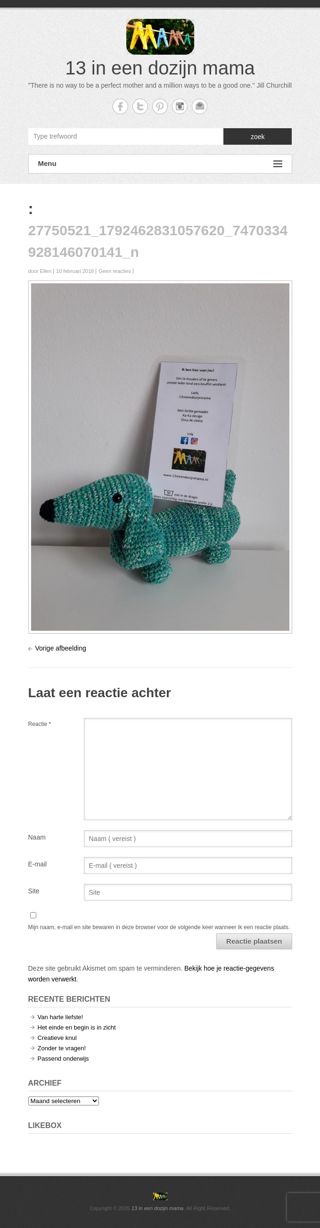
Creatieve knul (57, 1037)
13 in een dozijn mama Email (199, 106)
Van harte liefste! (60, 1017)
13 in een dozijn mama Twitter (140, 106)
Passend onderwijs (63, 1058)
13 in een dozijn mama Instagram (180, 106)
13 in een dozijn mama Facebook (120, 106)
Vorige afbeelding (60, 648)
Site (34, 891)
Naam (37, 837)
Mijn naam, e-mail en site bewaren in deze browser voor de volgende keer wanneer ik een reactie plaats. (159, 927)
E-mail (37, 864)
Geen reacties (114, 271)
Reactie (39, 724)
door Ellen (40, 271)
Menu (160, 163)
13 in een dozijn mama (159, 68)
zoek (258, 136)
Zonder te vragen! (62, 1048)
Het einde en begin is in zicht (77, 1027)
